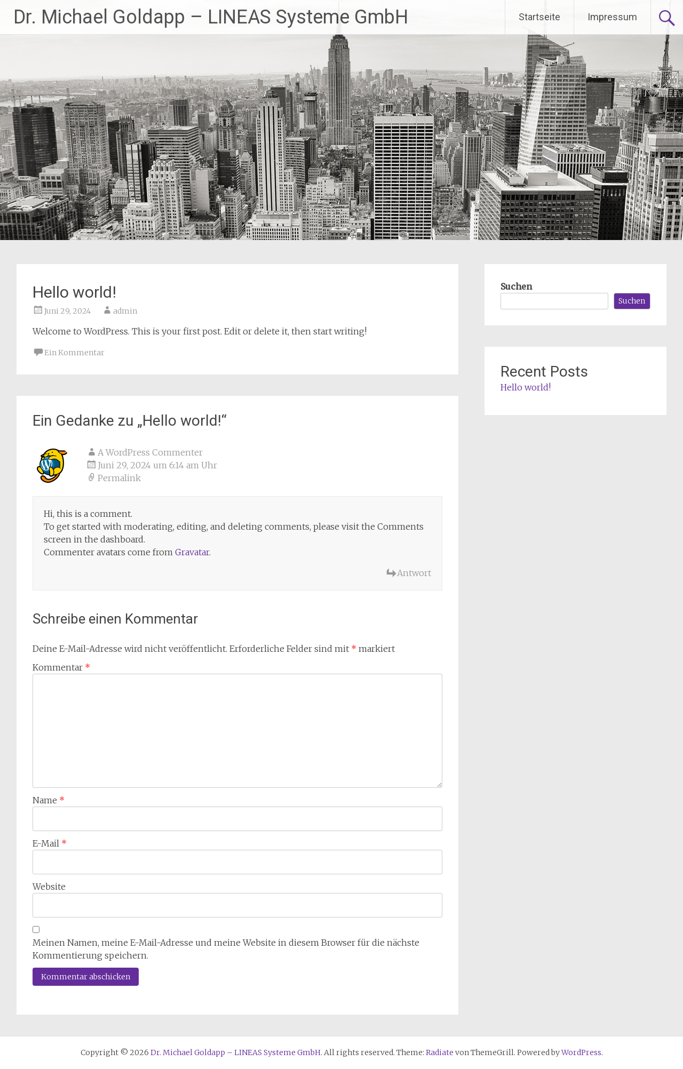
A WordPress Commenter (150, 452)
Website (49, 886)
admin (125, 311)
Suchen (516, 286)
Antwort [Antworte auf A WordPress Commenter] (414, 573)
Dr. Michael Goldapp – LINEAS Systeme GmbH (210, 17)
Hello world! (526, 387)
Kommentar (61, 667)
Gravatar (192, 552)
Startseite (539, 16)
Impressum (612, 16)
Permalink (119, 478)
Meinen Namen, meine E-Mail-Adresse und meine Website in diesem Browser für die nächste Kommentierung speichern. (226, 949)
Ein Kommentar (74, 352)
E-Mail (50, 843)
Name (49, 800)
